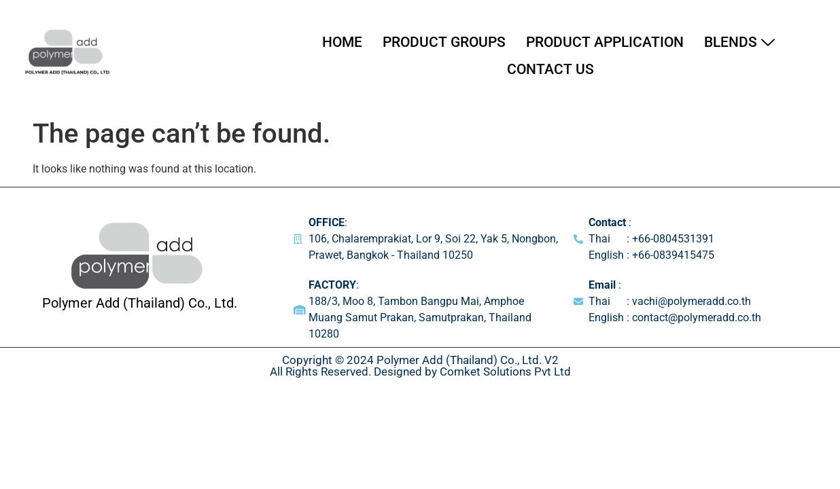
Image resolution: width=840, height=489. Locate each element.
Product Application (605, 42)
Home (342, 42)
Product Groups (444, 42)
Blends (739, 42)
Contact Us (550, 69)
